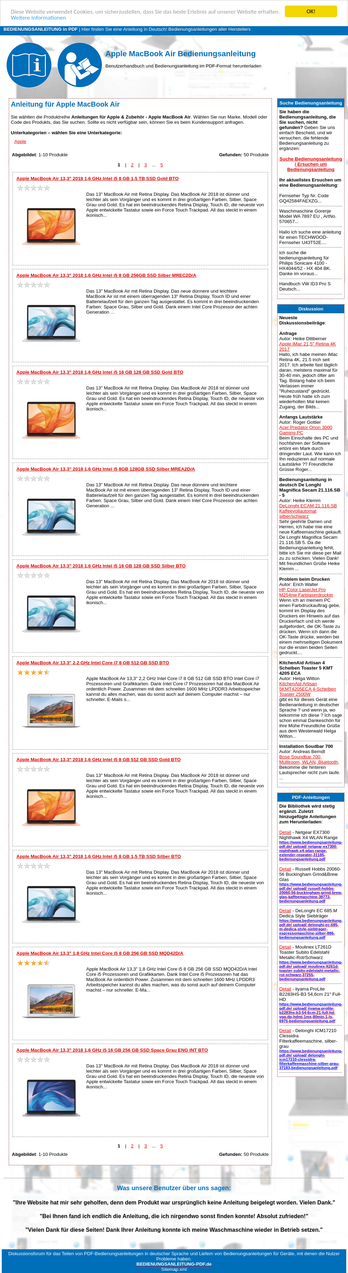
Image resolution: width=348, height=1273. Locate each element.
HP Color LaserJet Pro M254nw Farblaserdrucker (306, 592)
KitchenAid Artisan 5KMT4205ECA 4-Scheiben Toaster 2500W (307, 689)
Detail (285, 832)
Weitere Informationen (38, 17)
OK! (311, 11)
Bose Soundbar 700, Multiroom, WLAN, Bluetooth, (309, 759)
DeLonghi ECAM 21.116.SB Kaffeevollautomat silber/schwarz (308, 511)
